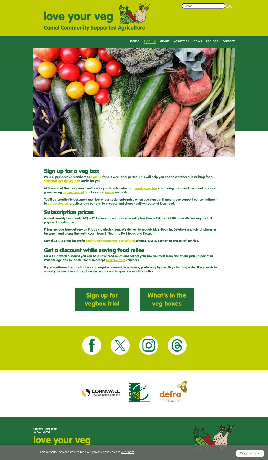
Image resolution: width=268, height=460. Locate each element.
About (164, 41)
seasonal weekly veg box (62, 181)
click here (127, 452)
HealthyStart (115, 260)
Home (134, 41)
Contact (228, 41)
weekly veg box (146, 188)
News (197, 41)
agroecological (73, 192)
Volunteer (181, 41)
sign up (96, 177)
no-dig (109, 192)
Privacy (38, 428)
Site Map (51, 428)
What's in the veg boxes (167, 299)
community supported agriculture (110, 241)
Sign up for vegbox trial (102, 299)
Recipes (212, 41)
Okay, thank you (250, 453)
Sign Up (150, 41)
